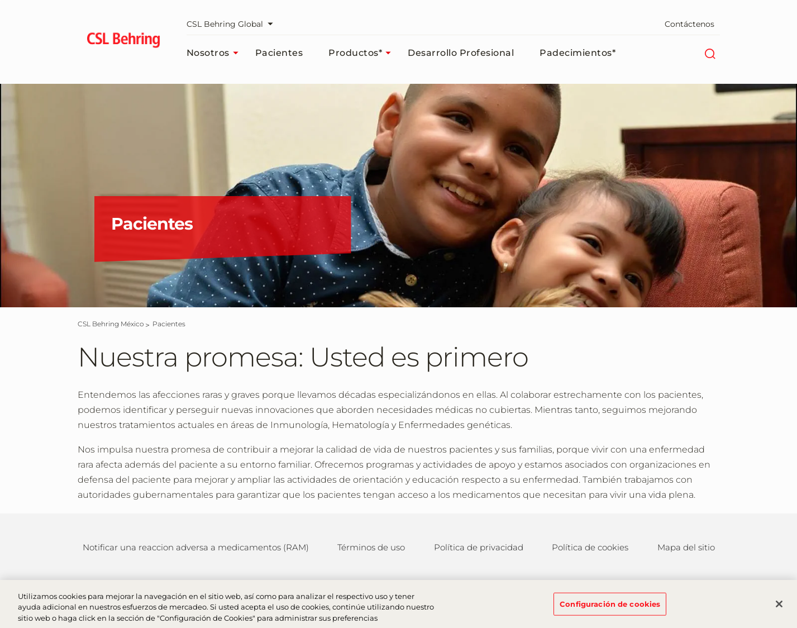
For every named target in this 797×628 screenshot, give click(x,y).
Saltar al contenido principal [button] (0, 0)
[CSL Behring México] (111, 324)
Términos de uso (371, 547)
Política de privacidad (478, 547)
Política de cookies (590, 547)
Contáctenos (689, 24)
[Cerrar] (779, 609)
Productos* (362, 53)
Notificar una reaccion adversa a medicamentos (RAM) (196, 547)
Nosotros (215, 53)
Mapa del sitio (686, 547)
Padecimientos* (577, 52)
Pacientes (279, 52)
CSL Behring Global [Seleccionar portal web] (233, 24)
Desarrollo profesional (461, 52)
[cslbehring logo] (124, 42)
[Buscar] (710, 53)
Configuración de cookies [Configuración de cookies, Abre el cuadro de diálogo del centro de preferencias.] (610, 609)
